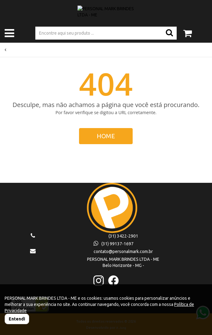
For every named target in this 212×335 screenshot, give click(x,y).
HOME (106, 136)
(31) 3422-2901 (123, 236)
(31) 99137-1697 (114, 243)
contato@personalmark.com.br (123, 251)
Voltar (12, 49)
